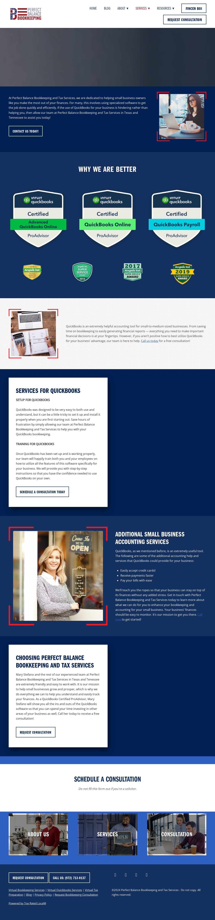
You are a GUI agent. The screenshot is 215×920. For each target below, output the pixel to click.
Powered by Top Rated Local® (27, 903)
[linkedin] (125, 875)
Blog (107, 8)
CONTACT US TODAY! (26, 131)
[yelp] (146, 875)
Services (143, 8)
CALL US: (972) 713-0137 (69, 877)
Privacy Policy (43, 895)
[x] (136, 875)
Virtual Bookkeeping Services (27, 890)
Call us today (149, 341)
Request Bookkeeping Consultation (76, 895)
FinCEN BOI (194, 8)
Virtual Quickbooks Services (64, 890)
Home (93, 8)
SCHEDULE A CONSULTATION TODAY (42, 491)
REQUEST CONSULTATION (185, 19)
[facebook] (115, 875)
